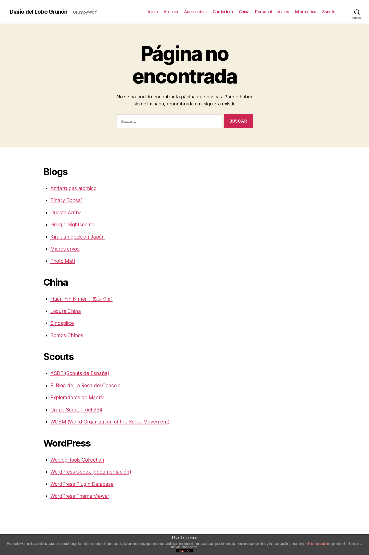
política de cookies (317, 544)
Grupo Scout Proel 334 (76, 410)
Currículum (223, 11)
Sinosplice (62, 323)
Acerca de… (195, 11)
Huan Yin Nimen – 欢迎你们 (81, 299)
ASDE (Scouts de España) (79, 373)
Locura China (65, 311)
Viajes (283, 11)
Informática (305, 11)
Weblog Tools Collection (77, 460)
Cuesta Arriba (66, 213)
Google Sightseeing (72, 225)
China (244, 11)
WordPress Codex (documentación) (90, 472)
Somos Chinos (66, 335)
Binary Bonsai (66, 200)
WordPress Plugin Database (81, 484)
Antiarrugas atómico (73, 188)
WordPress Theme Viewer (79, 496)
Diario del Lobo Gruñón (38, 12)
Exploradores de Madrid (77, 397)
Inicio (153, 11)
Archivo (171, 11)
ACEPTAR (184, 550)
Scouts (328, 11)
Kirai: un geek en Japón (77, 237)
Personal (263, 11)
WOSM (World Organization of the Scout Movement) (109, 422)
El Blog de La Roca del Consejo (85, 385)
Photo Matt (62, 261)
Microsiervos (65, 249)
